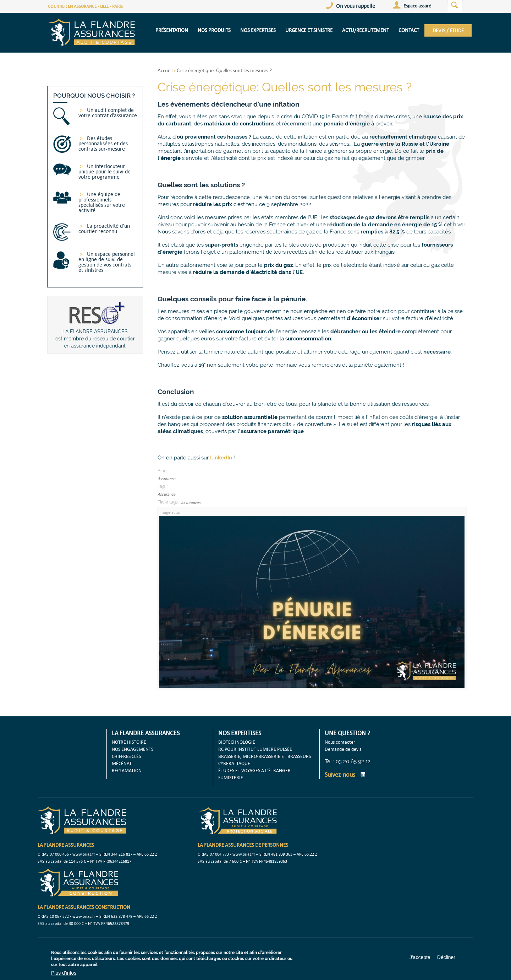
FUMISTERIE (230, 777)
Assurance (166, 478)
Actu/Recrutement (365, 30)
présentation (171, 30)
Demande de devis (343, 749)
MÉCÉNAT (122, 763)
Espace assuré (417, 6)
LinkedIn (363, 774)
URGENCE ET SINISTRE (309, 30)
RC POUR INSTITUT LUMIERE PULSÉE (255, 749)
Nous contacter (340, 742)
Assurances (190, 502)
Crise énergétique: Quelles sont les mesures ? (224, 70)
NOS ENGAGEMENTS (132, 749)
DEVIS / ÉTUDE (448, 30)
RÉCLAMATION (127, 770)
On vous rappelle (355, 5)
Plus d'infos (63, 973)
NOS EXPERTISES (258, 30)
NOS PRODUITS (214, 30)
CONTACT (409, 30)
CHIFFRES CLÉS (126, 756)
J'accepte (420, 957)
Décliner (446, 957)
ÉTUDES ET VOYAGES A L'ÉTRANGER (254, 770)
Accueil (165, 70)
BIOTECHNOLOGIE (236, 742)
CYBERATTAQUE (234, 763)
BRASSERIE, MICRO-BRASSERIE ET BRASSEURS (264, 756)
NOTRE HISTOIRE (129, 742)
